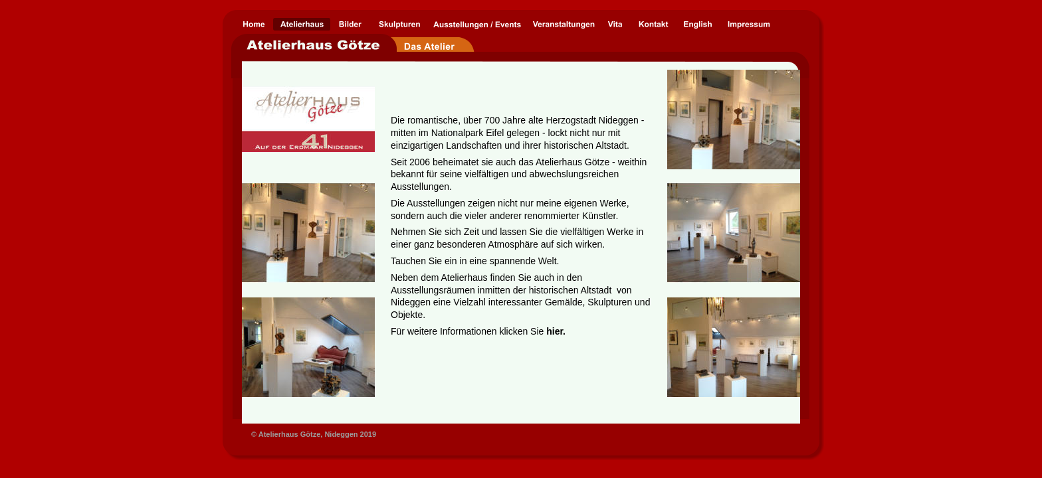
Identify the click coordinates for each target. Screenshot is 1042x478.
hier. (556, 331)
